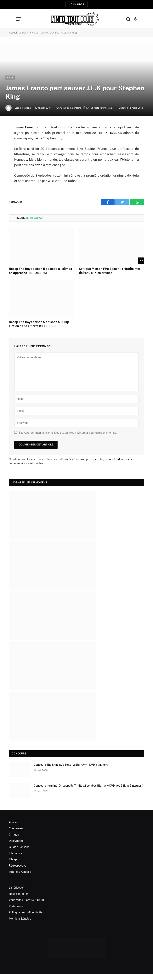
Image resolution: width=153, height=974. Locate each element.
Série (10, 77)
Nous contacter (18, 893)
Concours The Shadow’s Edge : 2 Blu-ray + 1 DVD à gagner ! (71, 764)
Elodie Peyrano (23, 107)
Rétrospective (17, 865)
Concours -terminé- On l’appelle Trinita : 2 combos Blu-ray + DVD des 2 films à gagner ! (88, 785)
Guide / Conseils (19, 847)
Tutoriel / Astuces (20, 871)
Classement (16, 828)
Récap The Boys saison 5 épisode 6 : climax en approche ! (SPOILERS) (40, 271)
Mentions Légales (20, 918)
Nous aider (76, 4)
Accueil (13, 32)
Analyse (14, 822)
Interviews (15, 853)
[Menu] (18, 19)
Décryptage (16, 840)
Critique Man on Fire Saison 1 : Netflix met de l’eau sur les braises (109, 271)
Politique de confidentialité (25, 912)
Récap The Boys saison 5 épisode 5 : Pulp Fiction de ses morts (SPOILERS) (39, 324)
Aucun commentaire (68, 107)
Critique (14, 834)
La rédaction (17, 887)
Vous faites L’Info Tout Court (26, 900)
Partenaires (16, 906)
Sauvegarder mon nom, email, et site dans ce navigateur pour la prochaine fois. (67, 432)
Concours (19, 753)
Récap (13, 859)
